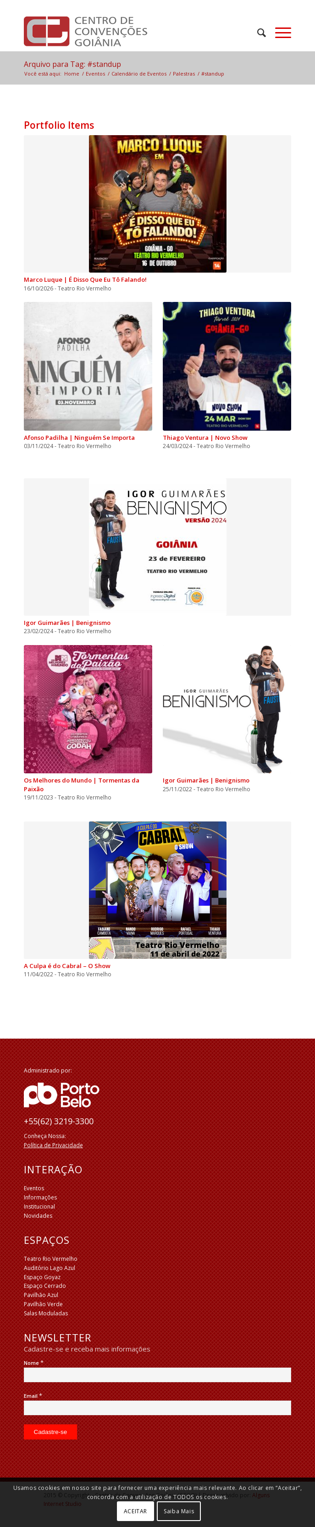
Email (33, 1395)
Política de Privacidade (53, 1145)
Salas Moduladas (46, 1313)
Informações (40, 1197)
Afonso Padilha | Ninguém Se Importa (79, 437)
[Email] (158, 1408)
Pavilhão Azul (41, 1295)
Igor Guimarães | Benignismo (67, 622)
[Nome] (158, 1375)
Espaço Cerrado (45, 1286)
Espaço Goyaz (42, 1277)
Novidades (38, 1216)
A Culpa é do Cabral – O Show (67, 966)
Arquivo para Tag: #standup (72, 64)
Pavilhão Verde (43, 1304)
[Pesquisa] (257, 32)
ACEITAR (135, 1511)
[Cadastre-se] (50, 1431)
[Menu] (278, 32)
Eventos (34, 1188)
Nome (34, 1362)
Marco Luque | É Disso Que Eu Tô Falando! (85, 279)
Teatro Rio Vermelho (50, 1259)
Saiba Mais (179, 1511)
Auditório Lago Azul (49, 1268)
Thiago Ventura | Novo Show (205, 437)
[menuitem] (257, 32)
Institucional (39, 1206)
